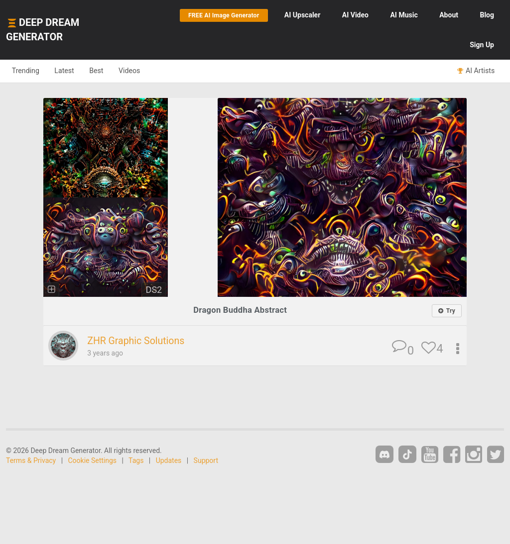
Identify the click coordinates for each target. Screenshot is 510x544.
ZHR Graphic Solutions (139, 341)
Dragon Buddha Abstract (240, 310)
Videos (143, 70)
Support (206, 461)
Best (106, 70)
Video (355, 15)
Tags (135, 461)
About (448, 15)
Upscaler (302, 15)
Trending (27, 70)
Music (403, 15)
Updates (169, 461)
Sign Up (482, 45)
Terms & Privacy (31, 461)
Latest (70, 70)
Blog (487, 15)
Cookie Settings (92, 461)
